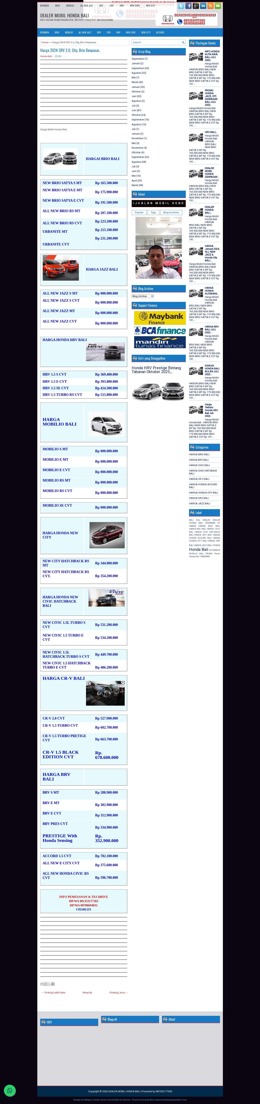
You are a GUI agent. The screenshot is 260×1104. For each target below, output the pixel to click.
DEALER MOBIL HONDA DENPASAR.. (212, 172)
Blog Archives (171, 212)
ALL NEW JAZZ (86, 5)
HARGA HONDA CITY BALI (203, 492)
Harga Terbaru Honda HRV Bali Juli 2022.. (211, 410)
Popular (139, 212)
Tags (153, 212)
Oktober (136, 91)
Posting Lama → (119, 992)
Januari (136, 63)
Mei (134, 77)
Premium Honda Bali (142, 1100)
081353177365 (164, 1091)
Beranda (44, 5)
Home (44, 42)
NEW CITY (150, 5)
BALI (191, 520)
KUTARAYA (214, 550)
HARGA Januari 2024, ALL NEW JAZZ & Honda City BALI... (212, 253)
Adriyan (88, 1100)
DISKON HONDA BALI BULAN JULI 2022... (212, 370)
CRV (111, 5)
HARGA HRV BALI (199, 498)
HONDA (216, 545)
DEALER (206, 520)
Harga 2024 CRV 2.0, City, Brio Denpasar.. (70, 50)
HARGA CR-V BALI (199, 478)
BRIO (57, 5)
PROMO (209, 553)
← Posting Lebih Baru (53, 992)
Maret (135, 82)
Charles (126, 1100)
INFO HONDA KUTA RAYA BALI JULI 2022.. (212, 56)
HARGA (192, 526)
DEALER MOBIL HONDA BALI (64, 15)
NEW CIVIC (135, 5)
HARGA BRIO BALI (199, 454)
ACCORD (160, 32)
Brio (198, 520)
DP (218, 523)
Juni (134, 96)
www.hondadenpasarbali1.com (171, 1100)
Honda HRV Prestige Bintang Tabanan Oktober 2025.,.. (156, 370)
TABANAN (205, 556)
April (134, 180)
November (137, 138)
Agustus (136, 72)
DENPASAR (210, 523)
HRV (122, 5)
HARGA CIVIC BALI (199, 465)
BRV (101, 5)
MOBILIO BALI (196, 553)
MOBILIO (70, 5)
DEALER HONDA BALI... (209, 210)
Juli (134, 105)
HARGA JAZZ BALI (199, 503)
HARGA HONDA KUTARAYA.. (211, 290)
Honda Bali (46, 56)
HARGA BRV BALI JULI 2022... (212, 329)
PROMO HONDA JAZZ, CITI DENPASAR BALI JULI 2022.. (211, 97)
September (138, 58)
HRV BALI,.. (211, 132)
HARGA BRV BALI (199, 459)
